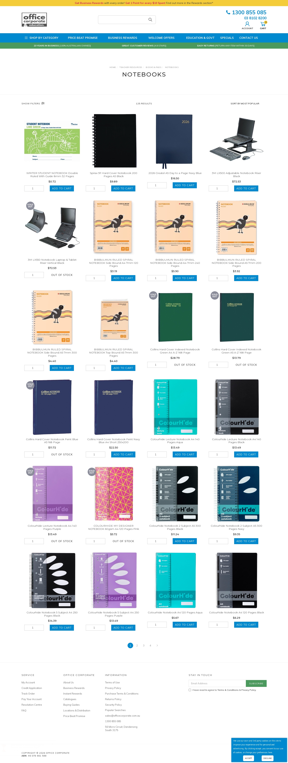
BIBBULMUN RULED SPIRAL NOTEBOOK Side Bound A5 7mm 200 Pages (236, 268)
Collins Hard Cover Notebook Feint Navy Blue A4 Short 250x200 (113, 445)
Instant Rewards (72, 693)
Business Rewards (120, 38)
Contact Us (248, 38)
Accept (248, 758)
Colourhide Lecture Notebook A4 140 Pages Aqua (175, 445)
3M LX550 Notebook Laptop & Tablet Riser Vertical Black (52, 266)
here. (270, 752)
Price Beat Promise (81, 38)
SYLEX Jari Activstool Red (28, 747)
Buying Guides (71, 704)
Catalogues (69, 699)
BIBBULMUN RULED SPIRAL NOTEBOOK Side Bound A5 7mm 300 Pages (52, 357)
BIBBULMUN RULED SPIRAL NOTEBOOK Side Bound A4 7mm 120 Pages (113, 268)
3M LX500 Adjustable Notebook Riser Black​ (236, 174)
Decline (267, 758)
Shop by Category (41, 38)
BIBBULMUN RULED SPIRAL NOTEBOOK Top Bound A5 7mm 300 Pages (113, 357)
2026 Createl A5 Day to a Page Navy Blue (175, 173)
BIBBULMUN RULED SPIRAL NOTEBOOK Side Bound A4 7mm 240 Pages (175, 268)
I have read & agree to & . (222, 690)
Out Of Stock (62, 280)
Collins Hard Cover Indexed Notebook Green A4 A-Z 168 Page (175, 356)
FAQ (24, 710)
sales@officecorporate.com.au (122, 715)
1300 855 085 (246, 12)
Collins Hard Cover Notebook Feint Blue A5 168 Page (52, 445)
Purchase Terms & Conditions (122, 693)
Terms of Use (112, 682)
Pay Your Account (32, 699)
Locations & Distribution (76, 710)
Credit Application (32, 688)
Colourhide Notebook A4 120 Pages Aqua (175, 617)
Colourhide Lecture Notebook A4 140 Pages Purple (52, 532)
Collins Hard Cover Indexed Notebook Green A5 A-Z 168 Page (236, 356)
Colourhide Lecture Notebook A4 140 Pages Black (236, 445)
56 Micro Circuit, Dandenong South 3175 (121, 728)
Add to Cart (62, 188)
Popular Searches (115, 710)
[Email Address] (217, 683)
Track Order (28, 693)
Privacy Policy (113, 688)
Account (247, 25)
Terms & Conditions (228, 690)
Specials (227, 38)
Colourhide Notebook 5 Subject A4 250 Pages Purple (113, 619)
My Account (28, 682)
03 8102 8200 (255, 18)
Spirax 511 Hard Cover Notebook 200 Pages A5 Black (113, 174)
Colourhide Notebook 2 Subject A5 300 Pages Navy (236, 532)
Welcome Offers (159, 36)
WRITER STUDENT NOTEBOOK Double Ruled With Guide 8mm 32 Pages (52, 174)
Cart (263, 25)
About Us (68, 682)
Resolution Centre (32, 704)
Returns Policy (113, 699)
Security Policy (113, 704)
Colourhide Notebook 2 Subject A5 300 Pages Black (175, 532)
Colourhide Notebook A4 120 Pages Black (236, 617)
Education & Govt (197, 38)
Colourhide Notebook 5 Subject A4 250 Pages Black (52, 619)
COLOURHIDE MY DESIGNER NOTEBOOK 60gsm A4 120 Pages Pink (113, 532)
